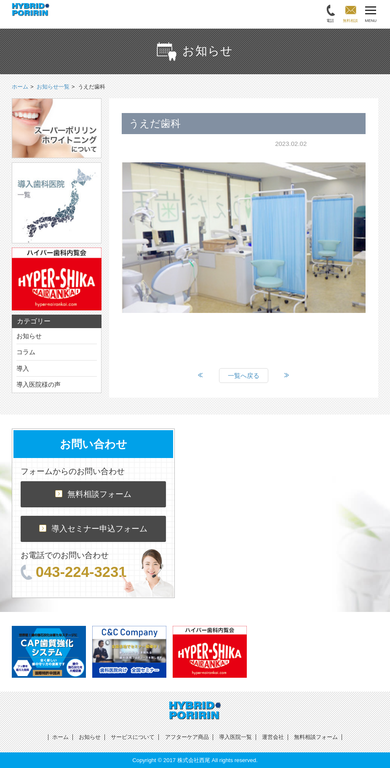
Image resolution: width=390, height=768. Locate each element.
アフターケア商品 (187, 737)
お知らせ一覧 (53, 87)
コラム (25, 352)
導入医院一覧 (235, 737)
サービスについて (133, 737)
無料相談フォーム (93, 494)
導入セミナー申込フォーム (93, 528)
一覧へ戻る (243, 375)
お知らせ (29, 336)
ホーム (60, 737)
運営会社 (273, 737)
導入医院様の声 (38, 384)
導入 (22, 368)
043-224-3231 (74, 572)
